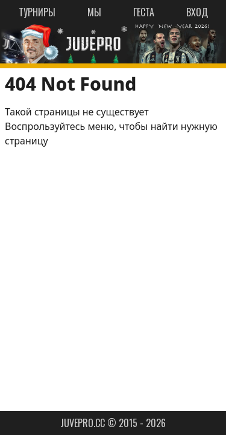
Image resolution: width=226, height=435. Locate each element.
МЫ (94, 12)
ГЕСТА (143, 12)
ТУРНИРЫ (37, 12)
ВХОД (197, 12)
